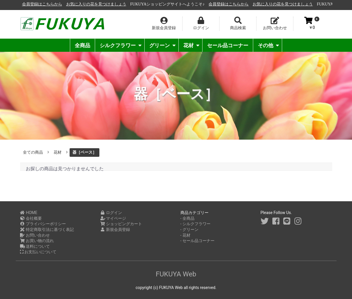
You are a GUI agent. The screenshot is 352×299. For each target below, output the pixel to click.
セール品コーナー (227, 45)
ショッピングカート (121, 223)
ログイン (111, 212)
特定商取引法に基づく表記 (47, 229)
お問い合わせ (35, 235)
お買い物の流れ (37, 240)
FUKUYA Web (176, 274)
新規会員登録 (115, 229)
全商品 (82, 45)
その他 (268, 45)
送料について (35, 246)
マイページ (113, 218)
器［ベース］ (84, 152)
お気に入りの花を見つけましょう (159, 4)
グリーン (162, 45)
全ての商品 (33, 152)
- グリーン (189, 229)
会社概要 (31, 218)
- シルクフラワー (195, 223)
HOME (29, 212)
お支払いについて (38, 252)
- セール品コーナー (197, 240)
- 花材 (185, 235)
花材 (191, 45)
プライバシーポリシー (43, 223)
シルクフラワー (120, 45)
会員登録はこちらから (104, 4)
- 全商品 (187, 218)
